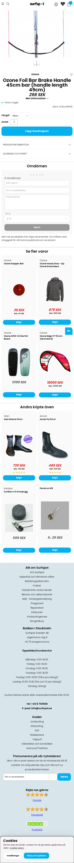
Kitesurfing (37, 726)
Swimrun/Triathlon (37, 748)
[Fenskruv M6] (55, 529)
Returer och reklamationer (37, 594)
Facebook (37, 815)
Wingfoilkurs (37, 621)
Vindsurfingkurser (37, 617)
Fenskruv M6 (46, 488)
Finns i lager (12, 102)
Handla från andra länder (37, 590)
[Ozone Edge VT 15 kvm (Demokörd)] (55, 372)
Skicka (64, 777)
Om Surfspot (37, 572)
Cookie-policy (17, 848)
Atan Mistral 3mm (13, 419)
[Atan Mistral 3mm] (19, 459)
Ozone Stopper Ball (14, 264)
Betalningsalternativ (37, 581)
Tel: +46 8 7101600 (37, 704)
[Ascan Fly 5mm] (55, 459)
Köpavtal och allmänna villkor (37, 577)
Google (37, 800)
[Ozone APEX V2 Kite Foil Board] (19, 375)
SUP (37, 730)
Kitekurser (37, 612)
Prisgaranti (37, 603)
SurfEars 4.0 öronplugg (16, 492)
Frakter (37, 585)
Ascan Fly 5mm (48, 419)
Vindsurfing (37, 721)
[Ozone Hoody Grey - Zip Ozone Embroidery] (55, 303)
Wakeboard (37, 735)
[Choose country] (56, 4)
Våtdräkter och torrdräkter (37, 744)
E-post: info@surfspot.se (37, 708)
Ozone (35, 74)
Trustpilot (37, 830)
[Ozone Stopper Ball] (19, 303)
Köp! (55, 322)
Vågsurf (37, 739)
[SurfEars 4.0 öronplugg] (19, 531)
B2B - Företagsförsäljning (37, 599)
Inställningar (13, 855)
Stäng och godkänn (36, 855)
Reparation (37, 608)
